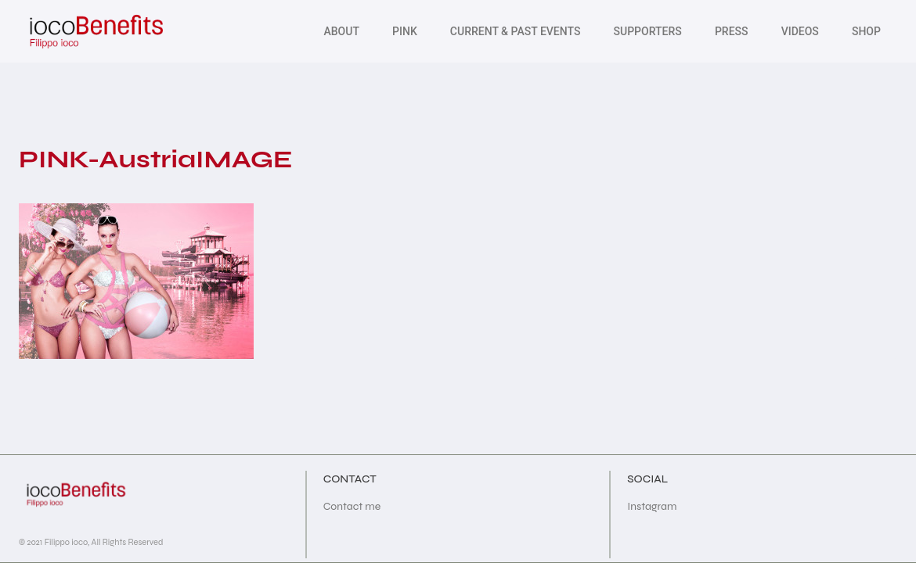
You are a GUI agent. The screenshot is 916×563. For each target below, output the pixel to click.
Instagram (651, 506)
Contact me (352, 506)
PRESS (731, 31)
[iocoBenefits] (95, 31)
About (341, 31)
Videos (800, 31)
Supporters (648, 31)
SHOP (866, 31)
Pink (404, 31)
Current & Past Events (515, 31)
